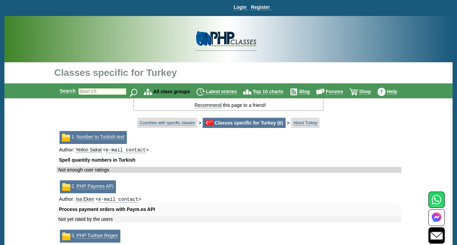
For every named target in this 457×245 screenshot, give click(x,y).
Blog (310, 91)
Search (62, 91)
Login (240, 7)
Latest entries (226, 91)
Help (398, 91)
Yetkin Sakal (88, 150)
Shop (371, 91)
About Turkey (305, 122)
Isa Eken (85, 200)
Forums (340, 91)
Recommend (207, 105)
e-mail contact (126, 150)
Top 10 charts (273, 91)
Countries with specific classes (167, 122)
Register (260, 7)
